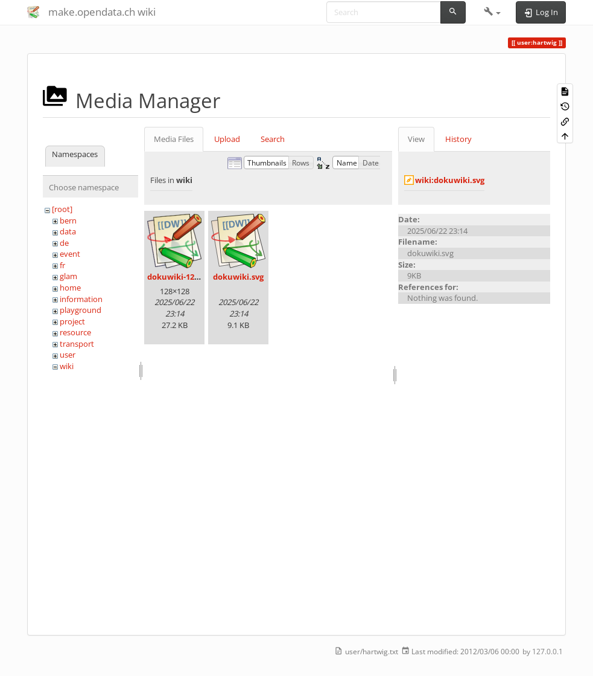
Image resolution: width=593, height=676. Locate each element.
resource (75, 332)
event (70, 253)
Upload (227, 139)
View (416, 139)
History (458, 139)
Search (273, 139)
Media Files (174, 139)
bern (68, 220)
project (72, 321)
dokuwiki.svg (238, 276)
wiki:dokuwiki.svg (449, 180)
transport (77, 343)
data (68, 231)
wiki (67, 366)
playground (80, 309)
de (64, 242)
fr (62, 265)
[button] (492, 12)
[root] (62, 209)
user (67, 354)
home (70, 287)
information (81, 299)
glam (68, 276)
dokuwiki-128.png (181, 276)
